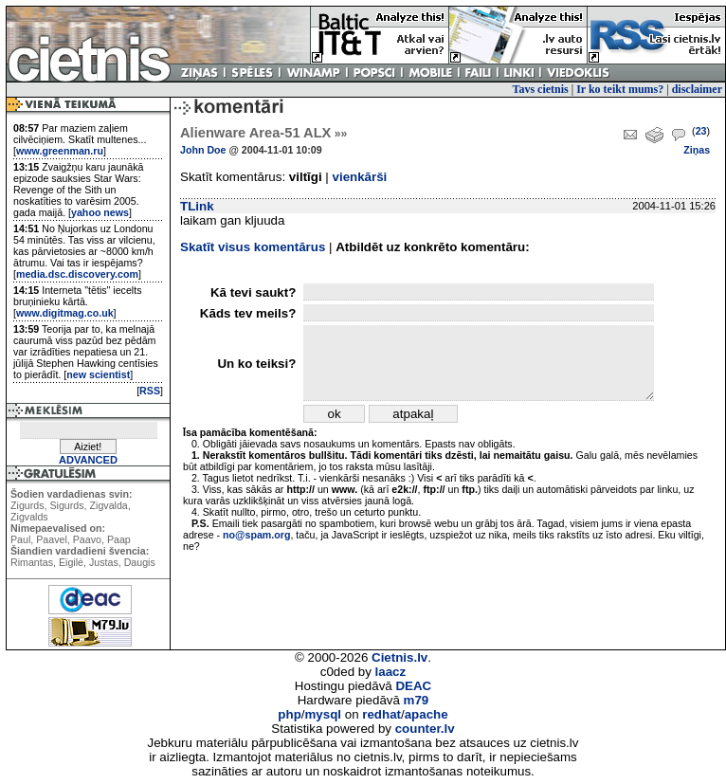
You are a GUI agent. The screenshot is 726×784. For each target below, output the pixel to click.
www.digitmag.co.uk (65, 313)
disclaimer (697, 89)
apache (426, 714)
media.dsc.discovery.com (77, 274)
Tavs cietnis (541, 89)
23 (701, 131)
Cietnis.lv (399, 657)
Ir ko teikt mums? (619, 89)
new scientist (98, 374)
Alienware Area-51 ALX (263, 132)
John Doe (203, 149)
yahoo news (100, 212)
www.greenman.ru (59, 150)
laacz (391, 672)
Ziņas (696, 149)
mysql (323, 714)
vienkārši (360, 177)
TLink (197, 206)
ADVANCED (88, 459)
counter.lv (425, 728)
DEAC (413, 686)
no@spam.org (256, 534)
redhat (381, 714)
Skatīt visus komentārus (252, 247)
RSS (149, 390)
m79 (416, 700)
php (289, 714)
